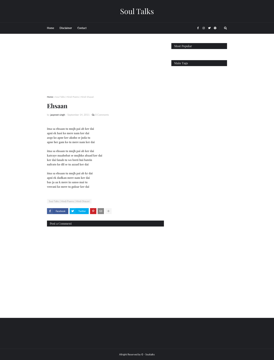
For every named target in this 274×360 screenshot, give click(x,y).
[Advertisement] (105, 69)
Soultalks (150, 354)
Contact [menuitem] (82, 28)
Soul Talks (137, 11)
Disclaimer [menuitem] (66, 28)
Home (50, 96)
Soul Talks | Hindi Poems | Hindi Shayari (74, 96)
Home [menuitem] (50, 28)
